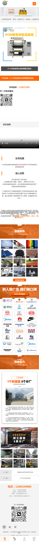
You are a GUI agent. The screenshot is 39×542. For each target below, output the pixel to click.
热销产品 (21, 19)
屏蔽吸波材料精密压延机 (25, 472)
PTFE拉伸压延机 (25, 478)
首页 (14, 19)
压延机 (28, 19)
